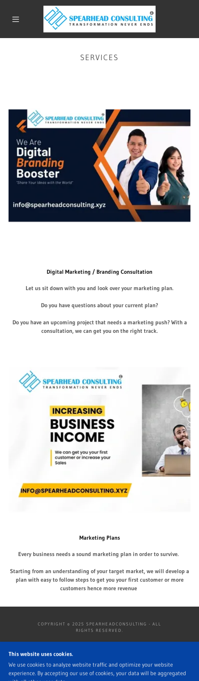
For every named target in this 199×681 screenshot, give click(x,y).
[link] (99, 19)
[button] (18, 19)
